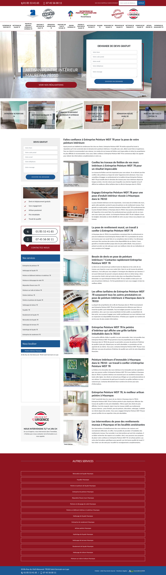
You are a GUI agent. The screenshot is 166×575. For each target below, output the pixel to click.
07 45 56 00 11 (52, 3)
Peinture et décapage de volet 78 (40, 26)
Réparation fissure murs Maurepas (83, 498)
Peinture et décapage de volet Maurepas (83, 504)
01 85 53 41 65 (30, 3)
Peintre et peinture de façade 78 (81, 26)
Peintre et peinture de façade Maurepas (83, 486)
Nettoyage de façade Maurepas (83, 516)
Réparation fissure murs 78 (51, 26)
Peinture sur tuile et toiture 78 (62, 26)
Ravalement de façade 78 (108, 26)
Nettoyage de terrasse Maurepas (83, 540)
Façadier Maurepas (83, 480)
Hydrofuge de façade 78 (140, 26)
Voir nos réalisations (51, 84)
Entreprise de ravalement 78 (158, 26)
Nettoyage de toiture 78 (91, 26)
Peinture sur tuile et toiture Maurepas (83, 559)
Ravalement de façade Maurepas (83, 546)
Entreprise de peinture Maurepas (83, 492)
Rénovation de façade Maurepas (83, 474)
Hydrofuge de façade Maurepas (83, 534)
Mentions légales (121, 571)
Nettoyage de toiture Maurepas (83, 552)
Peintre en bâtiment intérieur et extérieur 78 (28, 26)
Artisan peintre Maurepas (83, 528)
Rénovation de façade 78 (119, 26)
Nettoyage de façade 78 (17, 26)
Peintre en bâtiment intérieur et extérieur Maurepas (83, 510)
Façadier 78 (99, 26)
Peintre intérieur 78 (71, 26)
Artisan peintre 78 (149, 26)
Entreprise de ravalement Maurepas (83, 522)
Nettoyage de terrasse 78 (130, 26)
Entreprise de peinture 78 (7, 26)
